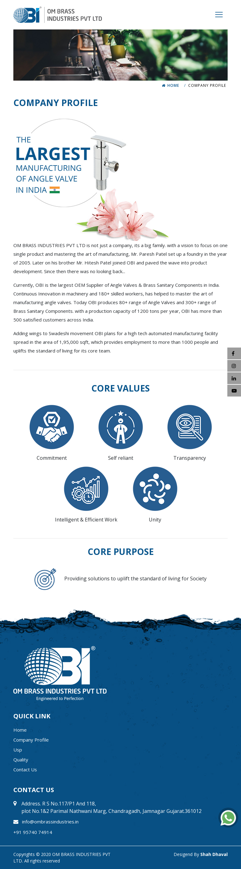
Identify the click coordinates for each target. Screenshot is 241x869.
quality (20, 759)
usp (17, 750)
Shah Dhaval (214, 854)
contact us (25, 769)
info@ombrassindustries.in (50, 821)
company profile (31, 740)
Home (173, 85)
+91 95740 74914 (32, 832)
